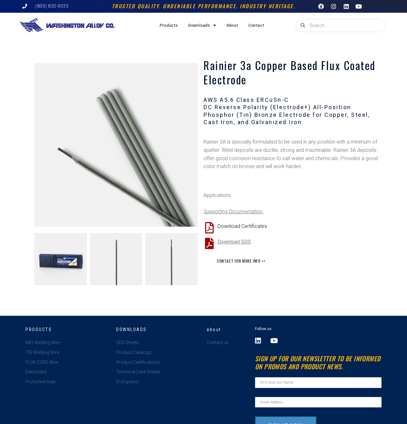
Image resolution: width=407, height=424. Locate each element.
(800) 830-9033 (51, 6)
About (232, 25)
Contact (256, 25)
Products (169, 25)
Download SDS (234, 242)
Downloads (202, 25)
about (214, 329)
